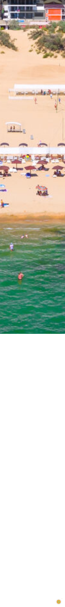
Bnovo (62, 598)
